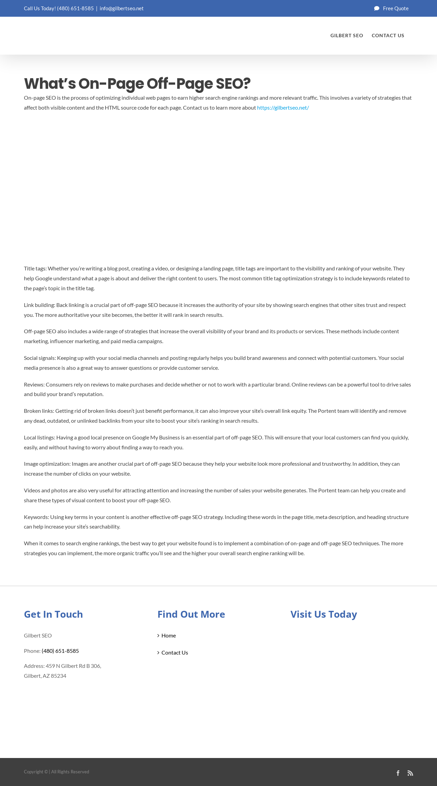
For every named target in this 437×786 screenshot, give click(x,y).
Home (168, 635)
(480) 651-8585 (75, 8)
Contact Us (174, 652)
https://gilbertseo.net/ (283, 107)
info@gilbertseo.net (122, 8)
